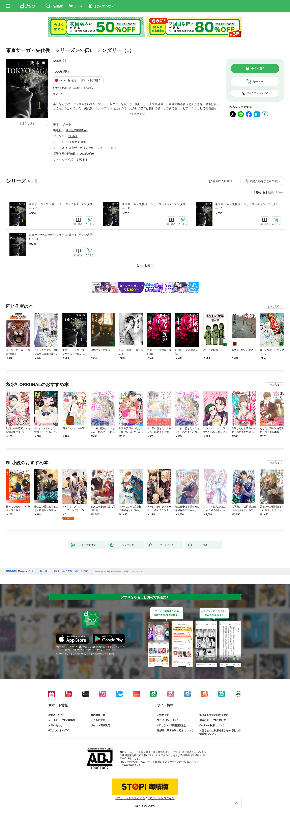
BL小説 (73, 136)
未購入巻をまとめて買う (265, 181)
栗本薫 (57, 61)
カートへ (258, 81)
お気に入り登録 (222, 181)
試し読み (30, 123)
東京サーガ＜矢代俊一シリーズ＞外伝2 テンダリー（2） (154, 206)
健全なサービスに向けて (212, 720)
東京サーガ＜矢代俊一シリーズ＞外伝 (92, 147)
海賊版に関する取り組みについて (175, 730)
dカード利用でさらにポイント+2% (72, 87)
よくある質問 (98, 720)
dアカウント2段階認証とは (171, 725)
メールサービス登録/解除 (62, 720)
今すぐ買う (258, 68)
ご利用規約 (163, 715)
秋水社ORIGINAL (77, 130)
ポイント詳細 (89, 80)
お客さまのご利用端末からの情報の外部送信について (219, 732)
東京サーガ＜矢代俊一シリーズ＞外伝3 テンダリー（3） (247, 206)
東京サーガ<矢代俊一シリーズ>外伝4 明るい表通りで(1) (61, 237)
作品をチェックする (257, 93)
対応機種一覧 (98, 715)
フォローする (64, 61)
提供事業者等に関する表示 (213, 715)
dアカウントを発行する (130, 798)
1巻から (259, 192)
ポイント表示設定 (100, 725)
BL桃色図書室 (77, 142)
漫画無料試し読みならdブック (19, 571)
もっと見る (273, 306)
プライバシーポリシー (169, 720)
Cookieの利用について (211, 725)
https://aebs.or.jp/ (131, 764)
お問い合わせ (55, 725)
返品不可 (58, 94)
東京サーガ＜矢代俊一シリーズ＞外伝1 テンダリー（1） (60, 206)
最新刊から (276, 192)
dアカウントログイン (59, 730)
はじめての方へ (56, 715)
